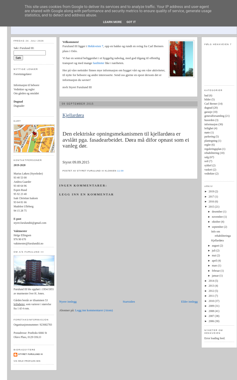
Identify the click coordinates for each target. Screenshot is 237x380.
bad (206, 95)
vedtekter (209, 173)
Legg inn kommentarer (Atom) (94, 310)
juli (214, 250)
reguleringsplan (213, 149)
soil (206, 161)
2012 (212, 291)
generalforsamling (214, 116)
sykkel (208, 165)
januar (215, 275)
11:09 (120, 171)
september (218, 226)
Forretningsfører (23, 74)
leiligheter (19, 304)
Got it (131, 22)
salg (206, 157)
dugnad (208, 107)
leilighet (208, 128)
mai (214, 255)
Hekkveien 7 (95, 46)
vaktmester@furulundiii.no (28, 243)
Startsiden (129, 301)
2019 (212, 191)
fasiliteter (99, 63)
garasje (208, 112)
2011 (212, 295)
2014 (212, 280)
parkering (209, 136)
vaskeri (208, 169)
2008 (212, 311)
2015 (212, 206)
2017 (212, 196)
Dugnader (19, 105)
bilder (207, 99)
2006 (212, 321)
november (218, 216)
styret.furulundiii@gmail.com (30, 222)
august (216, 245)
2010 (212, 301)
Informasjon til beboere (26, 85)
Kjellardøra (73, 115)
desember (217, 211)
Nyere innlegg (67, 301)
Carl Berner (210, 103)
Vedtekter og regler (24, 89)
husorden (209, 120)
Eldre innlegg (189, 301)
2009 (212, 306)
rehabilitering (211, 153)
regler (207, 144)
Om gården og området (26, 93)
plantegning (210, 140)
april (215, 260)
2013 (212, 285)
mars (215, 265)
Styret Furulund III (30, 354)
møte (207, 132)
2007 (212, 316)
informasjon (211, 124)
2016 (212, 201)
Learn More (112, 22)
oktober (216, 221)
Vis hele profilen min (27, 361)
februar (216, 270)
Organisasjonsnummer (26, 324)
